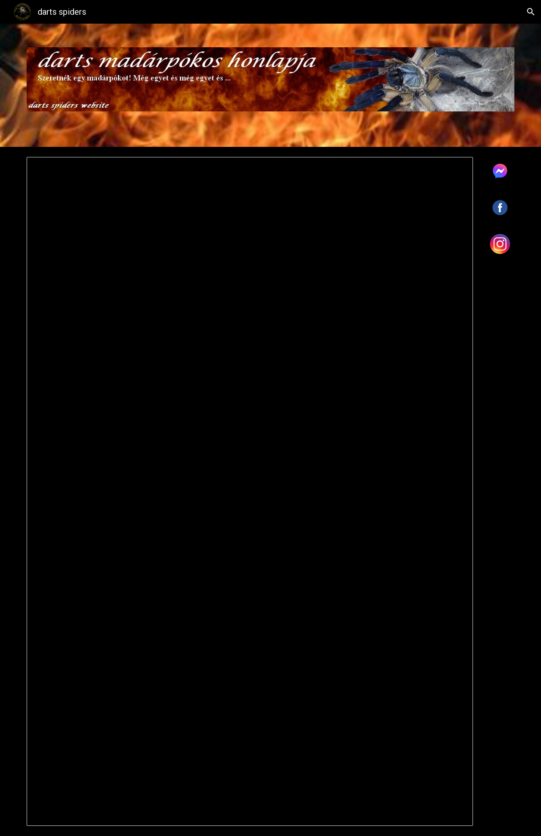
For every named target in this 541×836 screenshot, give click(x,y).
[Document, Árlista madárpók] (250, 491)
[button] (531, 12)
